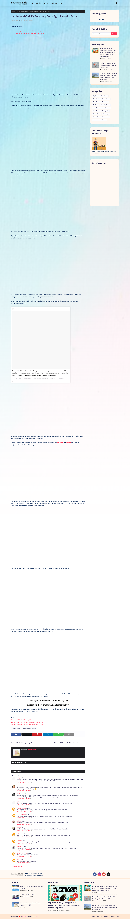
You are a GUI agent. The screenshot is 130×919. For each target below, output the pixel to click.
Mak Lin (19, 821)
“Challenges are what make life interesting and (28, 31)
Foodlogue (95, 105)
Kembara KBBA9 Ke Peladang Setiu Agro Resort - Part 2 (27, 722)
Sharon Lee (20, 847)
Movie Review (96, 111)
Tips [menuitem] (60, 3)
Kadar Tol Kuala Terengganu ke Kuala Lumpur (31, 887)
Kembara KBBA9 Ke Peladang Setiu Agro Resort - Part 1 (27, 720)
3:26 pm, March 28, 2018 (24, 818)
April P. (18, 802)
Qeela (18, 786)
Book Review (104, 96)
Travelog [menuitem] (38, 3)
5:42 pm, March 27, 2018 (23, 798)
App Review (96, 96)
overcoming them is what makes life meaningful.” (29, 33)
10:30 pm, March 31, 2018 (24, 856)
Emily (18, 778)
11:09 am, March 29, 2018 (24, 837)
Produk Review (96, 113)
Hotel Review (96, 108)
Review (106, 916)
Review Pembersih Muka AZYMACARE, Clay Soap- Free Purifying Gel (108, 65)
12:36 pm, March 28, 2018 (24, 811)
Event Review (96, 102)
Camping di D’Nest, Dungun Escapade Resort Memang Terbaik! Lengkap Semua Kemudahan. (108, 76)
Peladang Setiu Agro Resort (29, 728)
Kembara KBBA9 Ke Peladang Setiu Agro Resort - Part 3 (27, 724)
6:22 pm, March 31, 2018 (23, 850)
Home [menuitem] (31, 3)
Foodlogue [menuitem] (54, 3)
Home (13, 11)
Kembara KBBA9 (20, 11)
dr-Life (19, 827)
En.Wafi (68, 442)
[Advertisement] (104, 185)
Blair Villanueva (21, 814)
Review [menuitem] (46, 3)
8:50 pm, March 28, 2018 (24, 830)
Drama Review (106, 99)
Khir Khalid (20, 794)
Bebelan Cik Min (21, 808)
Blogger (37, 916)
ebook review (96, 119)
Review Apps (106, 113)
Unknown (19, 834)
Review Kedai (96, 116)
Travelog (99, 916)
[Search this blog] (101, 33)
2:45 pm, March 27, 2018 (23, 790)
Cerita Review (96, 99)
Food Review (105, 102)
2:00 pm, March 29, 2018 (24, 843)
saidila (19, 859)
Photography (105, 111)
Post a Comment (17, 866)
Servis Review (105, 116)
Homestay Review (105, 105)
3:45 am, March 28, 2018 (24, 805)
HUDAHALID (53, 910)
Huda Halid (15, 20)
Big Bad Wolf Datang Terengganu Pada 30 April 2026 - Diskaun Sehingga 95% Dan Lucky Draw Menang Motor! (108, 53)
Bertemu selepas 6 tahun (27, 895)
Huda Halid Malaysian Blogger (32, 378)
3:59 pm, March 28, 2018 (24, 824)
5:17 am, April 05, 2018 (23, 863)
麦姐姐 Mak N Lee (22, 853)
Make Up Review (106, 108)
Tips (118, 916)
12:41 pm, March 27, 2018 (24, 782)
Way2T (24, 916)
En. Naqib (60, 442)
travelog (104, 119)
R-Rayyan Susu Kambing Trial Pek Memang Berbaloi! (30, 904)
